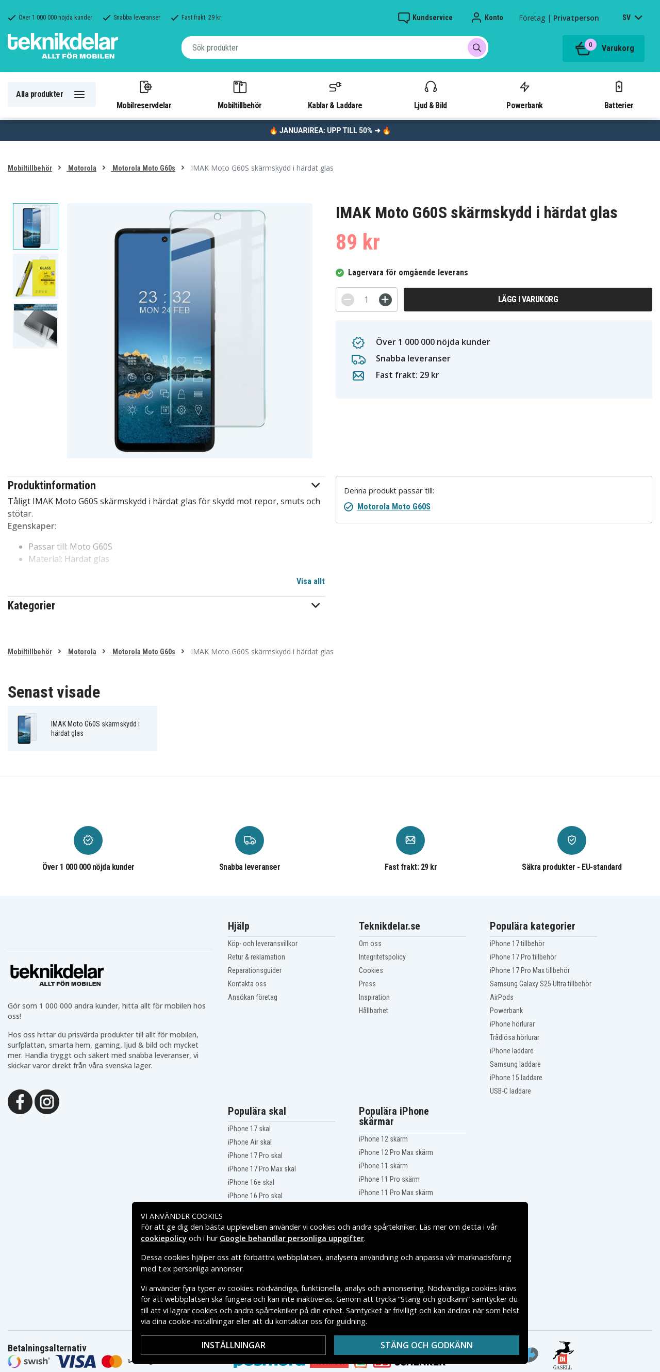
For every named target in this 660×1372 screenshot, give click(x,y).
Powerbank (524, 94)
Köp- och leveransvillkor (263, 943)
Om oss (370, 943)
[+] (385, 299)
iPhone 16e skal (251, 1182)
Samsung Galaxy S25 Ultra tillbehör (540, 984)
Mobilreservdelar (144, 94)
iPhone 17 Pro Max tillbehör (530, 970)
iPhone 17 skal (249, 1129)
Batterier (619, 94)
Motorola (81, 168)
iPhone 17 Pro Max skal (262, 1169)
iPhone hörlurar (512, 1024)
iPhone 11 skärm (383, 1166)
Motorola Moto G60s (143, 168)
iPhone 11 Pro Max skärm (396, 1192)
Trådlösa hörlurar (514, 1037)
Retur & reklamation (256, 957)
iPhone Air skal (250, 1142)
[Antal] (366, 299)
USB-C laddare (510, 1091)
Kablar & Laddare (335, 94)
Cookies (371, 970)
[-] (347, 299)
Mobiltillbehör (239, 94)
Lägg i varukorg (528, 299)
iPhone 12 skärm (383, 1139)
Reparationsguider (255, 970)
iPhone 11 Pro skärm (389, 1179)
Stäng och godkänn (427, 1345)
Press (367, 984)
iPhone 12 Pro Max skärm (396, 1152)
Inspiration (374, 997)
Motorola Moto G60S (394, 506)
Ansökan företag (252, 997)
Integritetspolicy (382, 957)
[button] (166, 485)
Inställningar (234, 1345)
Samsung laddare (515, 1064)
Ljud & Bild (430, 94)
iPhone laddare (512, 1051)
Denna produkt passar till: (389, 490)
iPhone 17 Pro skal (255, 1155)
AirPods (502, 997)
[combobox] (335, 47)
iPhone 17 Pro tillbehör (523, 957)
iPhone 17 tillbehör (517, 943)
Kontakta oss (247, 984)
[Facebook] (20, 1100)
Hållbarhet (373, 1010)
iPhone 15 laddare (516, 1077)
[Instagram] (47, 1100)
